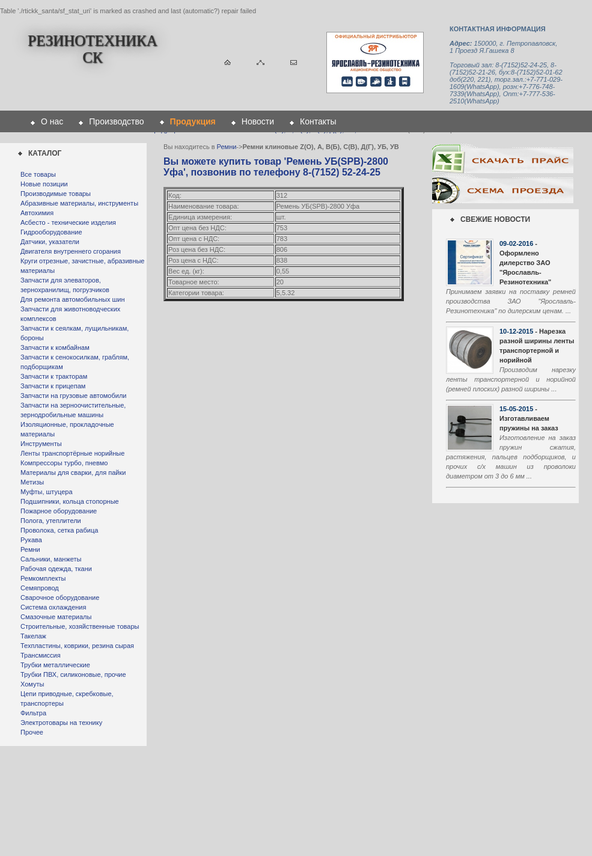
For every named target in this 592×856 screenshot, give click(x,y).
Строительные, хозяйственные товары (79, 626)
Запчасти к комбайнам (55, 347)
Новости (258, 121)
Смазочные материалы (55, 616)
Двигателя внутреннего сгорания (70, 251)
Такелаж (33, 636)
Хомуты (32, 684)
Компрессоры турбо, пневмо (64, 462)
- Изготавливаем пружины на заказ (528, 418)
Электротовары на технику (61, 722)
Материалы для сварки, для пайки (73, 472)
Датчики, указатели (49, 241)
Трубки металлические (55, 664)
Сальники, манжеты (50, 559)
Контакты (318, 121)
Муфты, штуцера (46, 491)
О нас (52, 121)
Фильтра (33, 713)
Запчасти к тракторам (53, 376)
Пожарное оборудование (58, 511)
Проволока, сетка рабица (59, 530)
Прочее (31, 732)
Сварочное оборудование (59, 597)
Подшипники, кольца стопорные (69, 501)
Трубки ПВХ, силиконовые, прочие (73, 674)
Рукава (31, 539)
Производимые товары (55, 193)
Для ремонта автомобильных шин (72, 299)
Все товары (38, 174)
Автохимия (36, 212)
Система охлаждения (53, 607)
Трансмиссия (40, 655)
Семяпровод (39, 588)
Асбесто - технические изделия (68, 222)
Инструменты (41, 443)
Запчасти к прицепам (52, 386)
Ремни (30, 549)
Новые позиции (44, 184)
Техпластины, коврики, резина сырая (77, 645)
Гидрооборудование (51, 232)
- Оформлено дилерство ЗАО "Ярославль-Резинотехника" (525, 263)
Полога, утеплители (50, 520)
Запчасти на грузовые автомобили (73, 395)
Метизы (32, 482)
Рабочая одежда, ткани (56, 568)
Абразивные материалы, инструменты (79, 203)
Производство (116, 121)
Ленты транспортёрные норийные (72, 453)
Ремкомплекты (43, 578)
